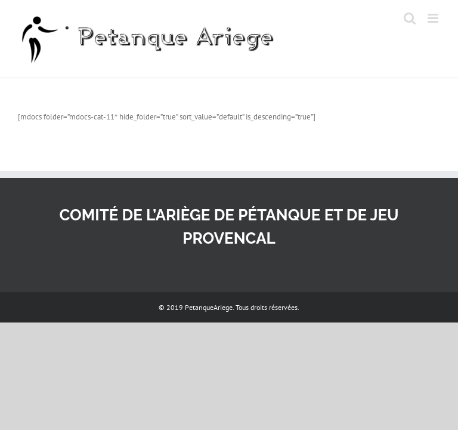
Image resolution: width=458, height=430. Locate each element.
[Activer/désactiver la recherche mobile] (410, 18)
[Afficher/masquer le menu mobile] (434, 18)
